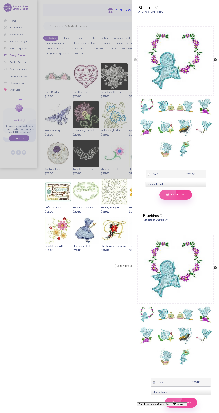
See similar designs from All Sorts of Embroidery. (162, 404)
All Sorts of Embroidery (150, 11)
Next (215, 59)
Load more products (128, 265)
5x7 (155, 174)
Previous (135, 59)
